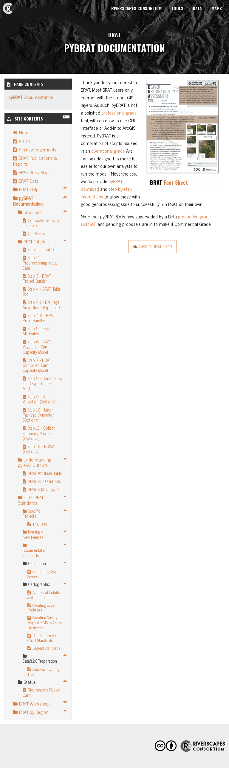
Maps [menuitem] (216, 8)
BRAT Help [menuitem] (25, 189)
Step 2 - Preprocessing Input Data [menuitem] (40, 262)
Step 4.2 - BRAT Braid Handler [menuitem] (39, 318)
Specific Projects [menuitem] (31, 513)
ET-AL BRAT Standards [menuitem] (31, 500)
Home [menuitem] (22, 132)
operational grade (108, 150)
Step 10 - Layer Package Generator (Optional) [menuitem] (38, 415)
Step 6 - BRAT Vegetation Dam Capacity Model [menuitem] (37, 347)
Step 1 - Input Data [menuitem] (40, 249)
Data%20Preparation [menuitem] (39, 659)
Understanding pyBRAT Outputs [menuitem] (34, 462)
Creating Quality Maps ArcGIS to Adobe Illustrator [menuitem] (44, 622)
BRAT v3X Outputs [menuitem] (41, 489)
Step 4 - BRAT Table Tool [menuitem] (42, 291)
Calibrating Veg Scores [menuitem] (41, 574)
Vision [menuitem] (21, 141)
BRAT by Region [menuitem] (30, 712)
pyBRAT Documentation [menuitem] (28, 200)
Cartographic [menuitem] (36, 584)
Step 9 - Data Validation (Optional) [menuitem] (39, 399)
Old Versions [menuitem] (36, 233)
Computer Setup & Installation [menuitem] (41, 223)
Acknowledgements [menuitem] (34, 149)
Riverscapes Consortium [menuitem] (136, 8)
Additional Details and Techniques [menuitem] (43, 594)
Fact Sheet (176, 182)
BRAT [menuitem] (7, 4)
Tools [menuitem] (177, 8)
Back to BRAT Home (152, 246)
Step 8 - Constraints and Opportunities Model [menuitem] (42, 383)
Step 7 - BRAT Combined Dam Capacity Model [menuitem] (37, 365)
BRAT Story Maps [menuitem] (32, 172)
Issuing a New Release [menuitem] (33, 534)
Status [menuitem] (27, 682)
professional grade (119, 112)
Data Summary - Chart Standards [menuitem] (42, 638)
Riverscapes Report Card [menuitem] (42, 692)
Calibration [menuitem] (34, 563)
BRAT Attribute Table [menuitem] (42, 473)
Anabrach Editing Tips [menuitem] (43, 671)
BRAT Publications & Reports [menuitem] (35, 160)
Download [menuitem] (30, 212)
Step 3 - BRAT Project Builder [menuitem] (37, 278)
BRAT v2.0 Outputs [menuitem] (42, 481)
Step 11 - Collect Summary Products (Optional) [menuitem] (39, 433)
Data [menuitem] (197, 8)
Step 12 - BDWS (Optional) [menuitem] (38, 449)
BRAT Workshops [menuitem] (32, 703)
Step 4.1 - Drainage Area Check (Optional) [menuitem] (41, 304)
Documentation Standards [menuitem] (35, 551)
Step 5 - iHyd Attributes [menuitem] (36, 331)
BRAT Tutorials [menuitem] (33, 241)
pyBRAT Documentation (30, 97)
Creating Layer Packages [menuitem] (41, 607)
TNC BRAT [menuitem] (38, 524)
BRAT (114, 34)
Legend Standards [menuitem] (43, 648)
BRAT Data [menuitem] (25, 180)
